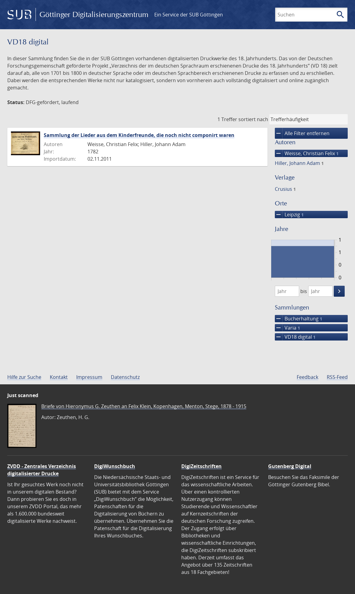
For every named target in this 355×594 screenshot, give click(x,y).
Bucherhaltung (298, 318)
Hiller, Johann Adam (299, 163)
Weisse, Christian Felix (307, 153)
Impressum (89, 377)
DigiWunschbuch (114, 466)
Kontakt (59, 377)
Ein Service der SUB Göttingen (188, 14)
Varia (287, 327)
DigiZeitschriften (201, 466)
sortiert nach (253, 119)
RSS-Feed (337, 377)
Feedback (307, 377)
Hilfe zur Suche (24, 377)
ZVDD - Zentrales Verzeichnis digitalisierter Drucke (41, 470)
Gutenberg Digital (289, 466)
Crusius (285, 189)
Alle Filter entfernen (302, 133)
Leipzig (289, 214)
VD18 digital (295, 337)
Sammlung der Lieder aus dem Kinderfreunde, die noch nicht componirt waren (139, 135)
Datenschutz (125, 377)
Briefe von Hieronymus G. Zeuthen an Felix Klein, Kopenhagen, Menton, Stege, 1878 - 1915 (143, 406)
